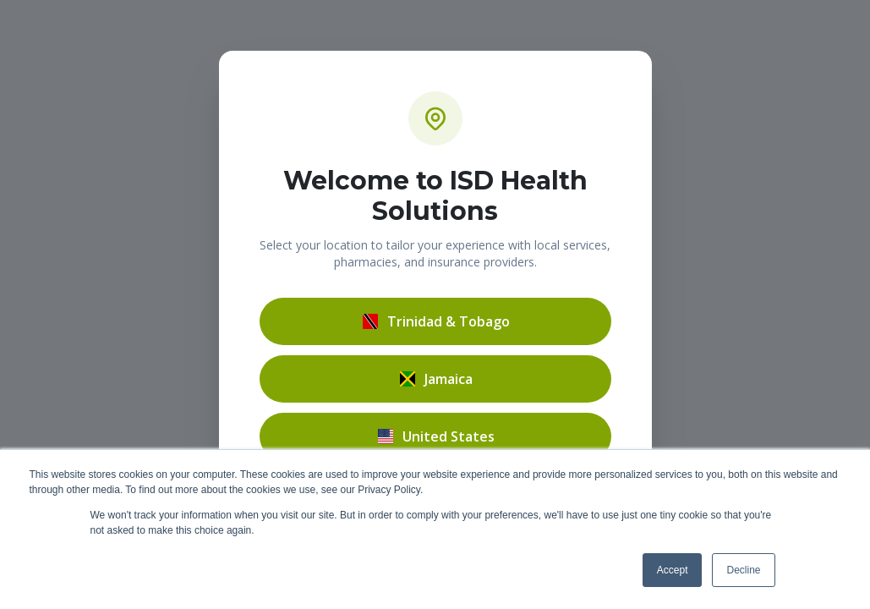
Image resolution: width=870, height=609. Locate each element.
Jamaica (435, 379)
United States (435, 436)
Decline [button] (743, 570)
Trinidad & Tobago (435, 321)
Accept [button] (672, 570)
